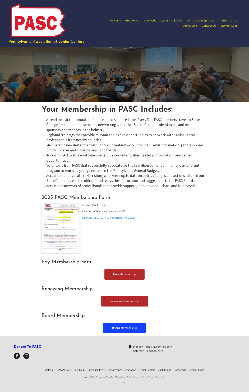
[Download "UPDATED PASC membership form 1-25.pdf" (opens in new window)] (61, 228)
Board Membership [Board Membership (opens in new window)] (124, 328)
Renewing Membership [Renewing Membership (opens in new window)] (125, 301)
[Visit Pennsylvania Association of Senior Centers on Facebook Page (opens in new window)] (17, 356)
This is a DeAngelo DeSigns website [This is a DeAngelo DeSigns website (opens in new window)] (153, 377)
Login (124, 382)
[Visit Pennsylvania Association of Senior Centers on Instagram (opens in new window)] (26, 356)
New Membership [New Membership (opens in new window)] (124, 274)
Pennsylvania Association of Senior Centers (46, 42)
